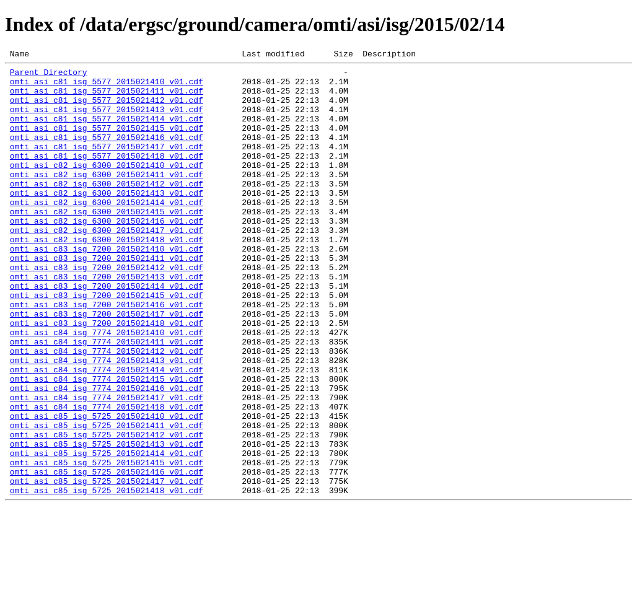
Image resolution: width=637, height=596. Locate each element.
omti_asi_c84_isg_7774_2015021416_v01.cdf (106, 454)
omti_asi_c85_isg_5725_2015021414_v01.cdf (106, 532)
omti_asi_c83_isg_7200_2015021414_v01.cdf (106, 332)
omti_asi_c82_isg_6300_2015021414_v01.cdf (106, 231)
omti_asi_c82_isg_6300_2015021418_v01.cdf (106, 276)
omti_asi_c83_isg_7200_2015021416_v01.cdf (106, 354)
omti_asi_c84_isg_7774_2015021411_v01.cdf (106, 399)
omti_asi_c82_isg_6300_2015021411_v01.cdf (106, 198)
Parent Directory (48, 75)
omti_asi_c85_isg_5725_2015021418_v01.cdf (106, 577)
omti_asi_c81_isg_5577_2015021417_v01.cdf (106, 164)
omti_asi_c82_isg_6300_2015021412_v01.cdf (106, 209)
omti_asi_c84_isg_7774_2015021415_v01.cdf (106, 443)
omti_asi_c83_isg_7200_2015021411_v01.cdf (106, 298)
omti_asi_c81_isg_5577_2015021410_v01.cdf (106, 86)
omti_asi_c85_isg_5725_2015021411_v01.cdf (106, 499)
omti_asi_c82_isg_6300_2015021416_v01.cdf (106, 254)
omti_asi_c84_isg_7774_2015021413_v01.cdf (106, 421)
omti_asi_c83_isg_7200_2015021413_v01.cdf (106, 320)
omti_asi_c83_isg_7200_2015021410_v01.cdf (106, 287)
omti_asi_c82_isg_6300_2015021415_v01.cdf (106, 242)
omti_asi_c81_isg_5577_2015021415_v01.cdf (106, 142)
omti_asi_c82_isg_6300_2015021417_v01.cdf (106, 265)
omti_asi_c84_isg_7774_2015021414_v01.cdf (106, 432)
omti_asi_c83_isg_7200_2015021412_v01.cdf (106, 309)
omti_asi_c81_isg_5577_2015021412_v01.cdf (106, 109)
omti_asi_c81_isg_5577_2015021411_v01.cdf (106, 97)
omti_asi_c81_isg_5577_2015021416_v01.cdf (106, 153)
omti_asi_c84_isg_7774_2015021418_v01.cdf (106, 477)
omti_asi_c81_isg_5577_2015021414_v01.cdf (106, 131)
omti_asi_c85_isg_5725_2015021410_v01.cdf (106, 488)
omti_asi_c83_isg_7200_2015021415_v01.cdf (106, 343)
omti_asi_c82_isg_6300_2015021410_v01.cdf (106, 187)
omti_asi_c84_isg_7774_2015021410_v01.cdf (106, 387)
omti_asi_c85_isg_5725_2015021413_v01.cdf (106, 521)
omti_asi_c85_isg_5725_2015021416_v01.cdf (106, 555)
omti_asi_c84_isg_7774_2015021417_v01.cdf (106, 465)
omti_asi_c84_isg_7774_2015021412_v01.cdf (106, 410)
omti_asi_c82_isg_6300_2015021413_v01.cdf (106, 220)
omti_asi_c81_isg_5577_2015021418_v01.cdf (106, 176)
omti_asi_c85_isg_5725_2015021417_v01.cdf (106, 566)
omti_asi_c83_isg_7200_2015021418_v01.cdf (106, 376)
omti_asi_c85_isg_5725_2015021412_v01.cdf (106, 510)
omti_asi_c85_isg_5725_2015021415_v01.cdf (106, 544)
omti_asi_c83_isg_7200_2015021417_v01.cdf (106, 365)
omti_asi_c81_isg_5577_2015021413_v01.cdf (106, 120)
